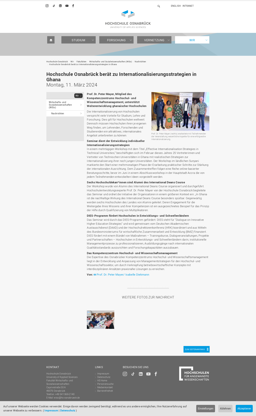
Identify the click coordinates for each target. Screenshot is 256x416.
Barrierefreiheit (105, 390)
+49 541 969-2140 (65, 394)
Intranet (188, 5)
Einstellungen (205, 408)
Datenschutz (67, 410)
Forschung (116, 40)
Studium (78, 40)
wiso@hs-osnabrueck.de (67, 397)
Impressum (51, 410)
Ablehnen (225, 408)
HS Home (102, 380)
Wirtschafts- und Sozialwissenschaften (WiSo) (110, 61)
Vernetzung (154, 40)
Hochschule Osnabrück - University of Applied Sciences (128, 19)
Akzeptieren (244, 408)
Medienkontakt (105, 387)
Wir (192, 40)
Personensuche (105, 383)
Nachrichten (140, 61)
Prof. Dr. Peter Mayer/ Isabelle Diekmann (123, 274)
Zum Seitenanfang (195, 349)
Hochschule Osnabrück (57, 61)
